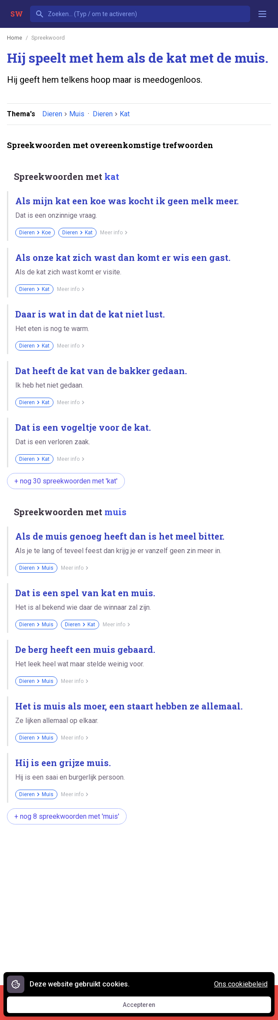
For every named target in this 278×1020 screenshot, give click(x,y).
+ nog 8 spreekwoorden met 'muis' (66, 816)
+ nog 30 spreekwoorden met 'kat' (65, 481)
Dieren (52, 114)
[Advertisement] (142, 900)
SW (16, 13)
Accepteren (147, 1007)
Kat (125, 114)
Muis (76, 114)
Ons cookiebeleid (241, 984)
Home (14, 37)
